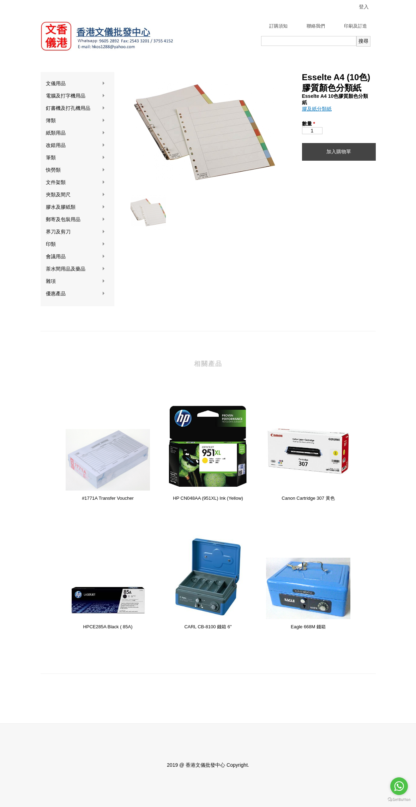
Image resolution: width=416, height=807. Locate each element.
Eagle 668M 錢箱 (308, 626)
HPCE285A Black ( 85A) (107, 626)
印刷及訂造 (355, 26)
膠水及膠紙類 (75, 207)
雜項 (75, 281)
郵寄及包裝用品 (75, 219)
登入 (364, 7)
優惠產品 (75, 294)
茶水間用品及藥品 (75, 269)
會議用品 (75, 257)
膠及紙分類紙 (317, 109)
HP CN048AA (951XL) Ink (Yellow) (208, 498)
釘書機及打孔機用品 (75, 108)
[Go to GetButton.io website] (399, 799)
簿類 (75, 121)
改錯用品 (75, 145)
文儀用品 (75, 84)
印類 (75, 244)
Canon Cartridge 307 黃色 (308, 498)
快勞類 (75, 170)
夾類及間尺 (75, 195)
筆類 (75, 158)
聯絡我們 (316, 26)
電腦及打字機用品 (75, 96)
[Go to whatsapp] (399, 786)
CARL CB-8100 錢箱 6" (207, 626)
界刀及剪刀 (75, 232)
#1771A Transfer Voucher (108, 498)
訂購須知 (278, 26)
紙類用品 (75, 133)
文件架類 (75, 182)
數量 (308, 123)
